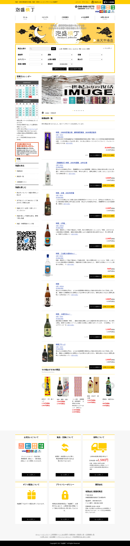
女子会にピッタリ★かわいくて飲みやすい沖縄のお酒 (27, 201)
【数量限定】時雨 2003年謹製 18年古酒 (71, 163)
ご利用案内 (53, 534)
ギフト (70, 48)
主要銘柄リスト (22, 182)
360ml (61, 195)
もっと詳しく (31, 475)
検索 (53, 48)
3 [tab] (76, 110)
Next (111, 385)
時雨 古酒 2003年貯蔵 (65, 193)
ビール (84, 48)
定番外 (88, 48)
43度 (57, 135)
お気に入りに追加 (108, 155)
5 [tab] (80, 110)
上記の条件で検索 (75, 69)
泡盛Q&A (20, 171)
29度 (57, 165)
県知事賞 (65, 48)
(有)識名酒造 (59, 137)
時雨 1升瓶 (61, 223)
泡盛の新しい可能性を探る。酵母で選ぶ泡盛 (27, 217)
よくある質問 (63, 534)
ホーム (38, 534)
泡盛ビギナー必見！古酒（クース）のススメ (27, 209)
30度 (57, 225)
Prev (45, 385)
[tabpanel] (78, 89)
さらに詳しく (108, 48)
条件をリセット (59, 69)
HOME (47, 113)
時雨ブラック (61, 344)
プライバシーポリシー (64, 537)
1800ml (61, 225)
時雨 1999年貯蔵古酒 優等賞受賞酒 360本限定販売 (76, 132)
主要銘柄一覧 (90, 534)
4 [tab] (78, 110)
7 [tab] (83, 110)
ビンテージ (75, 48)
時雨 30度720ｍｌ (64, 314)
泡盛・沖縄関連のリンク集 (25, 223)
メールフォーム (32, 129)
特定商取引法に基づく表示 (81, 537)
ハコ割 (60, 48)
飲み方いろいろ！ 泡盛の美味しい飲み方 (27, 194)
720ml (61, 135)
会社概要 (53, 537)
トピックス (45, 534)
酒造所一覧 (20, 176)
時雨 (57, 284)
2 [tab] (74, 110)
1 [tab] (73, 110)
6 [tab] (81, 110)
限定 (80, 48)
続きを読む (69, 143)
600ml (61, 165)
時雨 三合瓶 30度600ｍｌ (66, 253)
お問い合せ (44, 537)
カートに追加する (95, 155)
